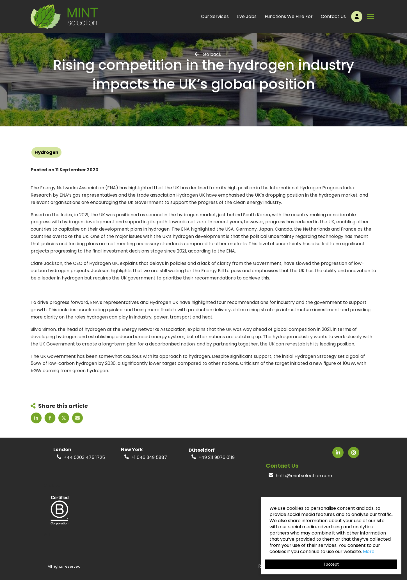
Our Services (215, 16)
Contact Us (333, 16)
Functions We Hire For (289, 16)
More (368, 551)
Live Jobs (247, 16)
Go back (212, 54)
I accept (331, 564)
